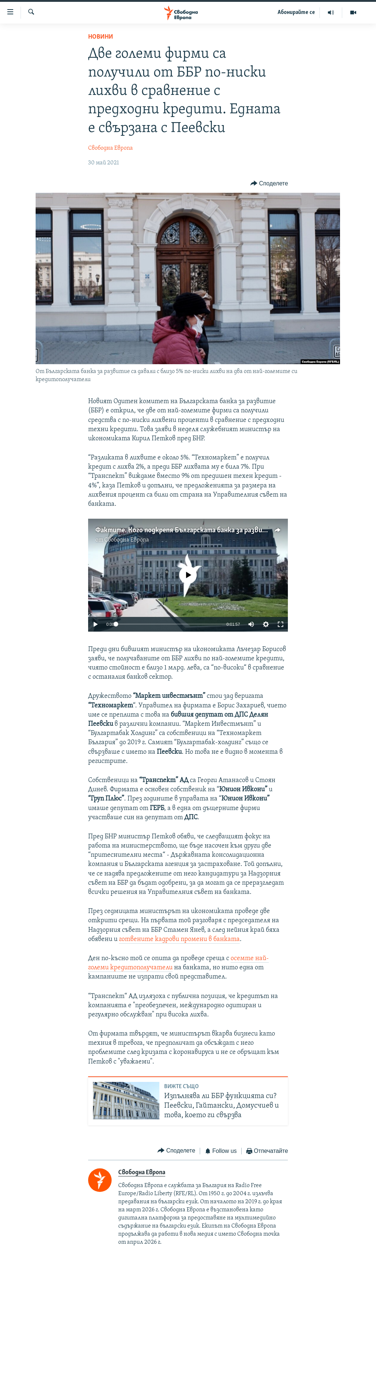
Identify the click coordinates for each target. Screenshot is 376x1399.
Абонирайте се (296, 12)
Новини (100, 36)
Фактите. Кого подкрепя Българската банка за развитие (184, 530)
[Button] (269, 183)
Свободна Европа (110, 148)
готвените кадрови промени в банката (179, 939)
